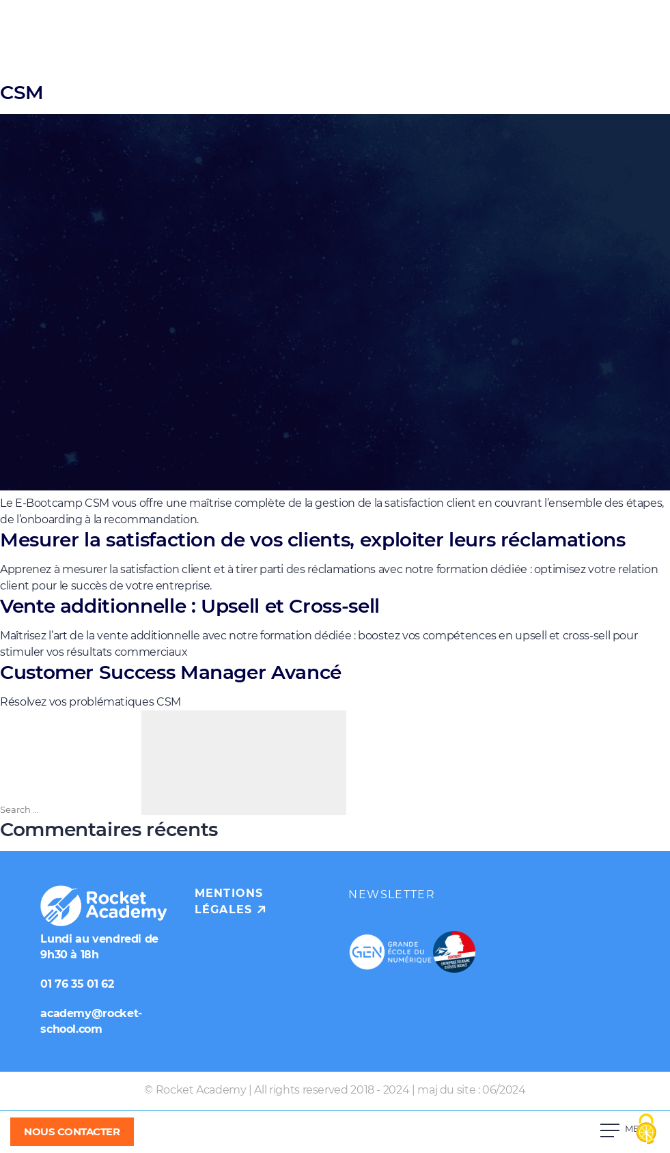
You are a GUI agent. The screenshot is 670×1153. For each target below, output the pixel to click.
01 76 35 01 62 (76, 983)
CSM (22, 92)
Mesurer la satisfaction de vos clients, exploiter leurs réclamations (313, 539)
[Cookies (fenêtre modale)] (646, 1130)
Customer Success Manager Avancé (170, 672)
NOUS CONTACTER (72, 1131)
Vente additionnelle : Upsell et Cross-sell (190, 605)
